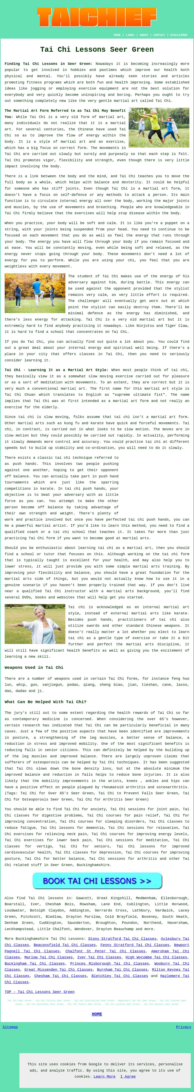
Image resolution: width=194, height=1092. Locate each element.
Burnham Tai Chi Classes (122, 970)
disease (137, 213)
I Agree (128, 1077)
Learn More (105, 1077)
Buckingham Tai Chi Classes (35, 964)
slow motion (136, 429)
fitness (34, 82)
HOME (117, 35)
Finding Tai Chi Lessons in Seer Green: (49, 64)
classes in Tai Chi (101, 354)
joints (72, 189)
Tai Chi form (42, 538)
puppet (171, 223)
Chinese (85, 129)
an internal (147, 607)
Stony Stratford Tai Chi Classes (122, 939)
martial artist (50, 526)
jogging (38, 89)
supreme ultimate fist (139, 395)
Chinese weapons (163, 626)
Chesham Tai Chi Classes (60, 976)
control (63, 442)
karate (46, 489)
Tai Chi (163, 101)
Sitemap (10, 1027)
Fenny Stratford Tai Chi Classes (134, 945)
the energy (137, 235)
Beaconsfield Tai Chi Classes (65, 945)
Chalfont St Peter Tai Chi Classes (105, 951)
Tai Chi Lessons (67, 939)
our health (165, 70)
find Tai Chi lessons (40, 898)
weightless (16, 266)
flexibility (71, 160)
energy (85, 201)
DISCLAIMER (178, 35)
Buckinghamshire (93, 865)
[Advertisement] (155, 483)
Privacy (183, 1027)
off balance (17, 476)
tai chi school (69, 532)
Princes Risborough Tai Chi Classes (109, 964)
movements (109, 148)
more (148, 929)
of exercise (137, 638)
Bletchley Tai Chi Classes (120, 976)
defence (95, 313)
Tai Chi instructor (65, 591)
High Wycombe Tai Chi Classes (156, 957)
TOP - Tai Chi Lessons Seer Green (40, 992)
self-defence (74, 195)
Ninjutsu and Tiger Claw (162, 326)
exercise (115, 142)
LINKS (130, 35)
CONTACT (159, 35)
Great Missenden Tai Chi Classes (58, 970)
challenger (89, 301)
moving (84, 248)
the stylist (177, 289)
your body (57, 223)
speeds (11, 448)
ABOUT (144, 35)
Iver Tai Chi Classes (99, 957)
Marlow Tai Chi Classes (48, 957)
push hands (24, 464)
